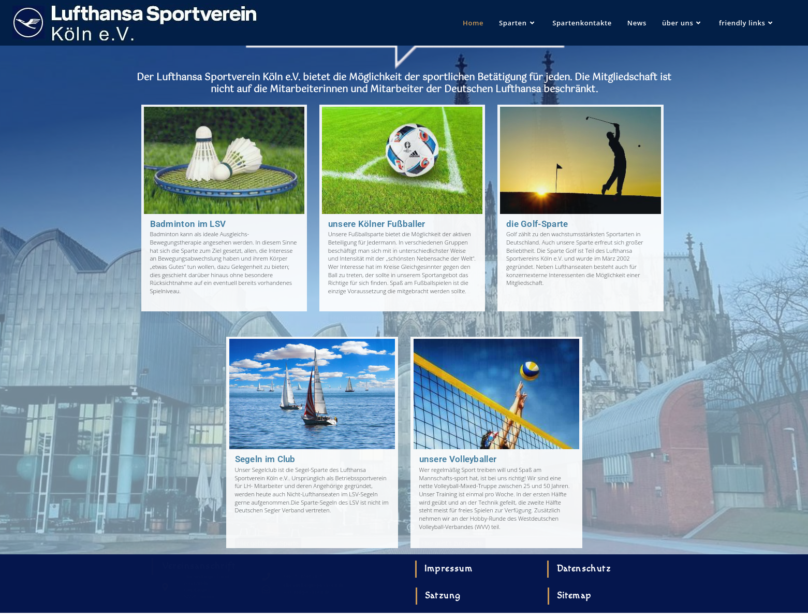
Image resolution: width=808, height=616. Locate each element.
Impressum (448, 568)
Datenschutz (583, 568)
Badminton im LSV (188, 224)
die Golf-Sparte (537, 224)
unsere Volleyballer (458, 459)
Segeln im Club (265, 459)
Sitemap (574, 595)
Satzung (443, 595)
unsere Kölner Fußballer (376, 224)
